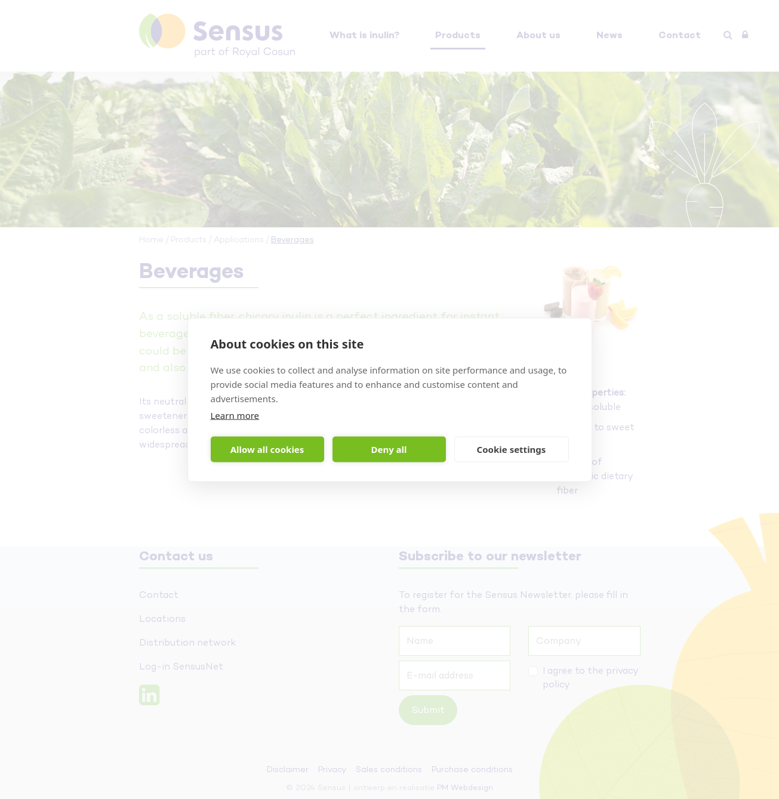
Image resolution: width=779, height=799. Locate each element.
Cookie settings (511, 449)
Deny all (389, 449)
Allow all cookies (267, 449)
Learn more (235, 415)
